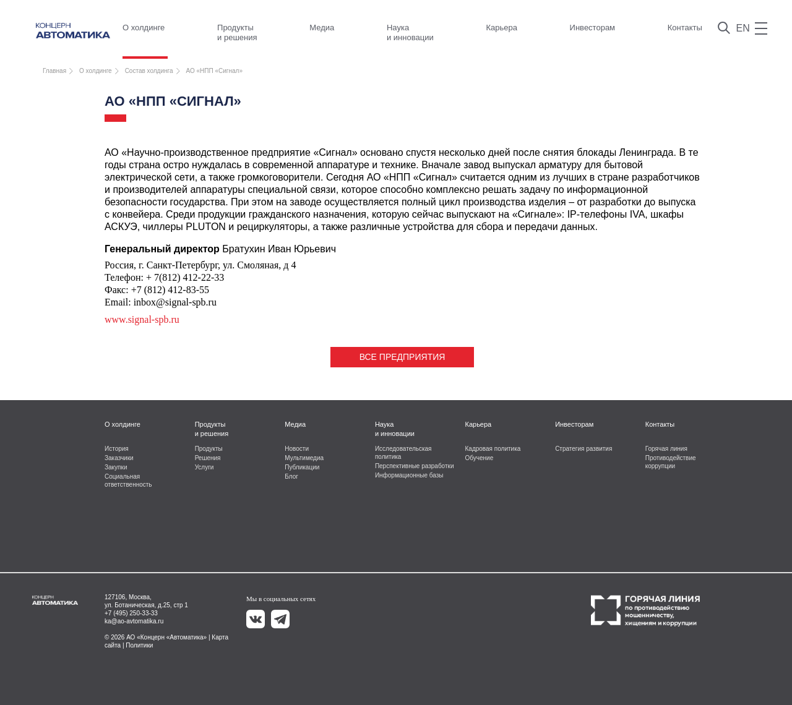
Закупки (116, 467)
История (117, 448)
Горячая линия (666, 448)
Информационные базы (409, 475)
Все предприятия (402, 357)
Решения (208, 458)
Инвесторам (592, 27)
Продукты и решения (237, 32)
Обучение (479, 458)
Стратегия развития (583, 448)
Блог (291, 476)
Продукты (209, 448)
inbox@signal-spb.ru (175, 302)
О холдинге (144, 27)
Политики (139, 645)
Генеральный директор (162, 249)
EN (743, 28)
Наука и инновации (410, 32)
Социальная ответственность (128, 480)
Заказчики (119, 458)
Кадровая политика (493, 448)
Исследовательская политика (403, 452)
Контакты (685, 27)
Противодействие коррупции (670, 462)
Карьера (501, 27)
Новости (297, 448)
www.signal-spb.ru (142, 319)
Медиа (321, 27)
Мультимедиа (304, 458)
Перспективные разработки (414, 466)
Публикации (302, 467)
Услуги (204, 467)
